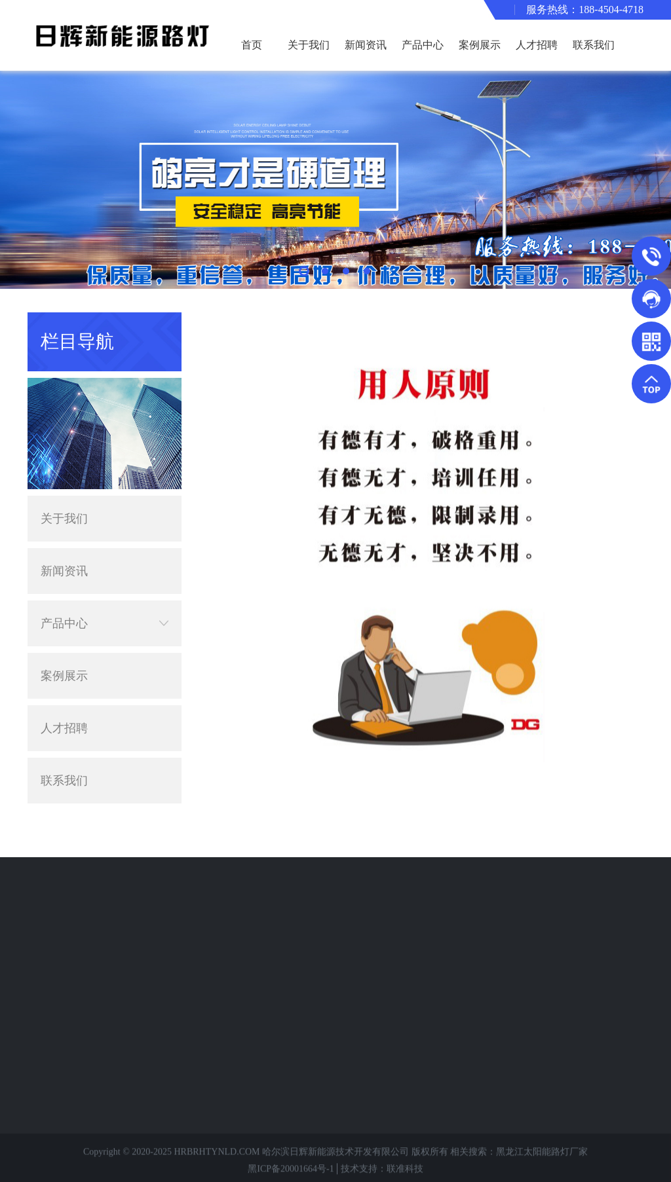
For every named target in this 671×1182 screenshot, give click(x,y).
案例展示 (480, 44)
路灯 (60, 924)
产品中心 (423, 44)
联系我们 (594, 44)
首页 (251, 44)
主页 (620, 323)
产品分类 (73, 882)
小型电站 (69, 1081)
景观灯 (65, 944)
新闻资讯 (366, 44)
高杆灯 (65, 1022)
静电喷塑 (69, 1042)
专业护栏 (69, 1062)
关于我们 (309, 44)
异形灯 (65, 964)
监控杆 (65, 1003)
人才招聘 (537, 44)
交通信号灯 (74, 983)
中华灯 (65, 1101)
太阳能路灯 (74, 905)
